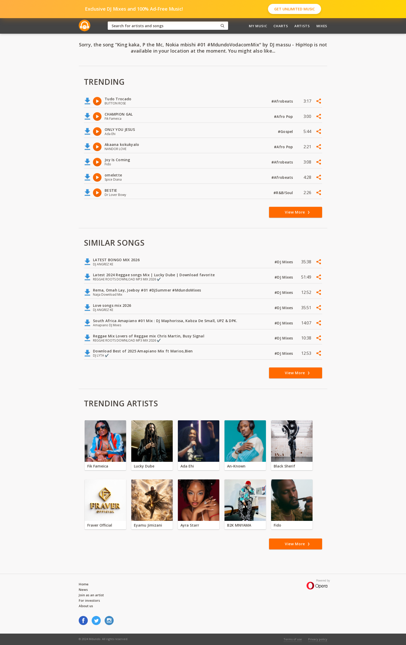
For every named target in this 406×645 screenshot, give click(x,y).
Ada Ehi (187, 466)
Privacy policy (317, 639)
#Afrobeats (282, 101)
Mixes (321, 26)
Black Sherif (284, 466)
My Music (258, 26)
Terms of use (293, 639)
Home (84, 584)
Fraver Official (99, 525)
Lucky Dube (144, 466)
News (83, 589)
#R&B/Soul (283, 192)
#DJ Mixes (284, 261)
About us (86, 606)
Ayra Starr (189, 525)
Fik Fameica (97, 466)
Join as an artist (91, 595)
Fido (277, 525)
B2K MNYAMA (239, 525)
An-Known (236, 466)
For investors (89, 600)
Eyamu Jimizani (148, 525)
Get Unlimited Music (294, 8)
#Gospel (286, 131)
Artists (302, 26)
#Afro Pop (284, 116)
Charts (280, 26)
